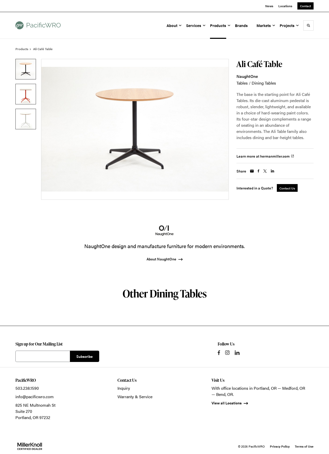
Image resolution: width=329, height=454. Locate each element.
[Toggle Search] (308, 25)
